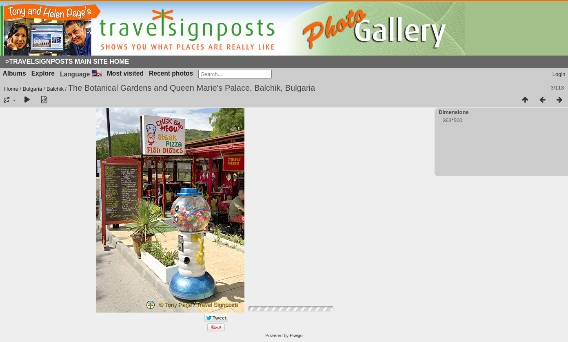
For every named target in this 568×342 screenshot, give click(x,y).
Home (11, 89)
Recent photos (171, 73)
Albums (14, 73)
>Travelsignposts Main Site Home (67, 61)
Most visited (125, 73)
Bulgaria (32, 89)
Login (559, 74)
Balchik (55, 89)
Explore (43, 73)
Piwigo (296, 335)
